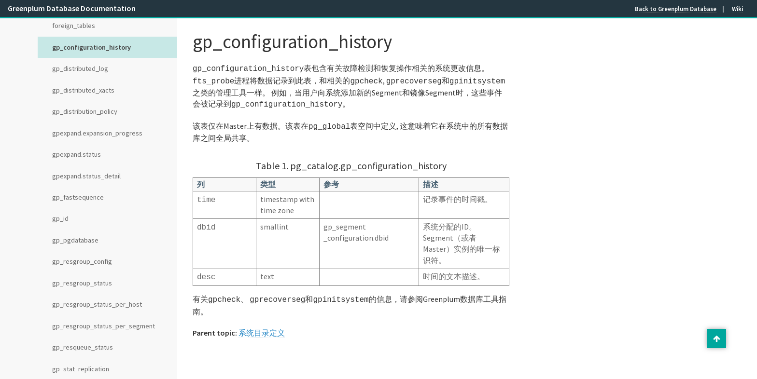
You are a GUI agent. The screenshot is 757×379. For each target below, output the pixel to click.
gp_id (60, 218)
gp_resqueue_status (82, 347)
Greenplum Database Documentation (72, 8)
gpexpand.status (76, 154)
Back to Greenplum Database (675, 9)
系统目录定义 (261, 327)
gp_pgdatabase (75, 240)
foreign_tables (73, 25)
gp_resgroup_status (82, 283)
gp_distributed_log (80, 68)
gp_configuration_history (91, 47)
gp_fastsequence (78, 197)
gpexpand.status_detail (86, 176)
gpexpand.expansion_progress (97, 133)
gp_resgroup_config (82, 261)
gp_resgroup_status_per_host (97, 304)
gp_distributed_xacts (83, 90)
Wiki (737, 9)
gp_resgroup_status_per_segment (103, 326)
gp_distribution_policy (84, 111)
